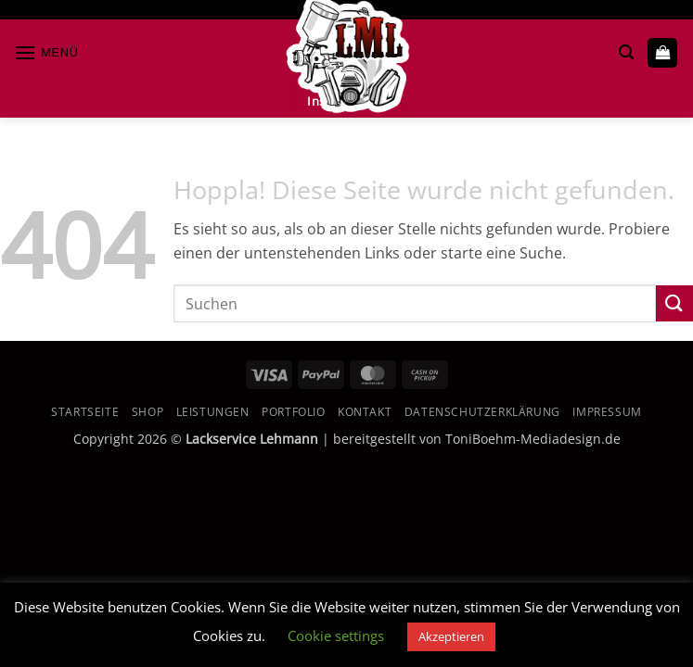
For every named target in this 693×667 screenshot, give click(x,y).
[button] (46, 52)
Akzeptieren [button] (451, 636)
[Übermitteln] (674, 303)
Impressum (607, 412)
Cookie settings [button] (336, 635)
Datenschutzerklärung (482, 412)
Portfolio (294, 412)
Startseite (85, 412)
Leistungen (213, 412)
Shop (147, 412)
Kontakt (364, 412)
